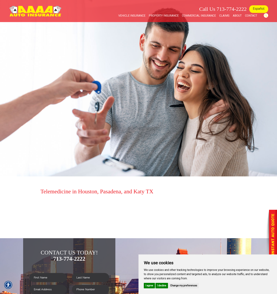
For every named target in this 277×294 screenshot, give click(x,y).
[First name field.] (48, 277)
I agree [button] (149, 285)
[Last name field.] (90, 277)
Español (259, 8)
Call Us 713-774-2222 (223, 9)
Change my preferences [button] (183, 285)
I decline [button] (161, 285)
